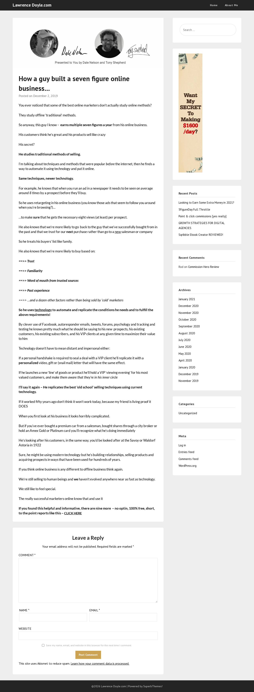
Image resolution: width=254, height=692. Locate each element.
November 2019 (188, 381)
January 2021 (187, 299)
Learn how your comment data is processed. (100, 663)
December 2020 (188, 306)
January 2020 (187, 367)
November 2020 (188, 313)
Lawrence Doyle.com (32, 5)
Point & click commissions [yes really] (202, 216)
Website (25, 629)
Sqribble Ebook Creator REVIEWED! (201, 235)
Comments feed (188, 459)
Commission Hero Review (203, 267)
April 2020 (185, 360)
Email (94, 610)
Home (214, 5)
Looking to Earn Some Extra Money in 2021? (206, 202)
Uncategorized (188, 413)
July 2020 (184, 340)
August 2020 (187, 333)
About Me (231, 5)
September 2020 (189, 326)
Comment (27, 555)
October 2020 (187, 319)
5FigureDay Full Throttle (194, 209)
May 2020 (185, 354)
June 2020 (185, 347)
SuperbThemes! (153, 686)
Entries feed (186, 452)
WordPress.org (187, 466)
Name (24, 610)
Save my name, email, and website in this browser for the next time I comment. (89, 645)
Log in (182, 445)
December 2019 (188, 374)
